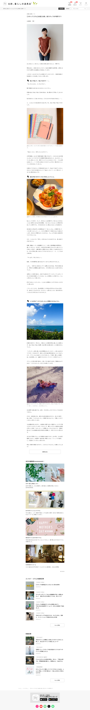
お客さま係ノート (31, 14)
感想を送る (45, 452)
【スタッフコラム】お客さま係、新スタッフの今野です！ (44, 16)
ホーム (20, 688)
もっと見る (57, 625)
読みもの (75, 4)
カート (80, 4)
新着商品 (69, 4)
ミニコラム (25, 688)
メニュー (86, 4)
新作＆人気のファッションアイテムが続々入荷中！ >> (14, 8)
